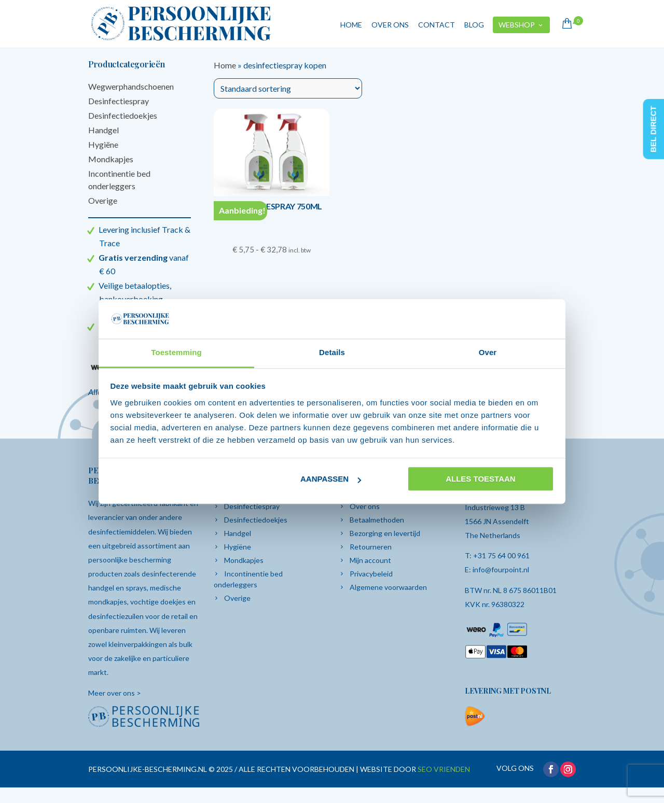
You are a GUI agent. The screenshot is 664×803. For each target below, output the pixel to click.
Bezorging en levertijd (385, 533)
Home (351, 24)
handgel (102, 587)
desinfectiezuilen (116, 616)
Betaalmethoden (377, 519)
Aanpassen (330, 479)
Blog (474, 24)
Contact (436, 24)
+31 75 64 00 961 (501, 555)
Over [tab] (488, 352)
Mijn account (370, 560)
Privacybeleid (371, 573)
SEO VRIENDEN (444, 769)
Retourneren (371, 546)
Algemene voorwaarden (388, 587)
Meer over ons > (114, 692)
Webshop (521, 24)
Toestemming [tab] (176, 352)
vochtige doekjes (158, 601)
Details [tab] (332, 352)
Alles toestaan (480, 479)
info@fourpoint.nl (501, 569)
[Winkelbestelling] (288, 88)
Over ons (390, 24)
